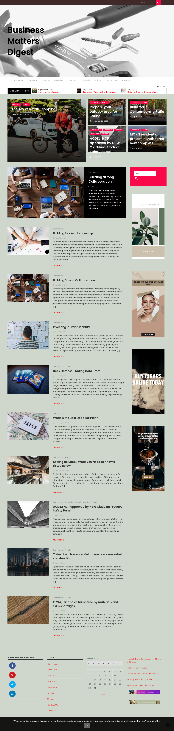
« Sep (103, 694)
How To (46, 80)
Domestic (32, 80)
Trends (86, 80)
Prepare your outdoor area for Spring (103, 111)
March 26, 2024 (61, 376)
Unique (97, 80)
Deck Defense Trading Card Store (76, 371)
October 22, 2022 (62, 470)
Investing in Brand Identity (71, 327)
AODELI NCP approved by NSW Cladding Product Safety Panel (105, 145)
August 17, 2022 (138, 117)
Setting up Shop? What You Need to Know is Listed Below (84, 464)
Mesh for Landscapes (93, 92)
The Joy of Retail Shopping (34, 109)
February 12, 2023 (62, 423)
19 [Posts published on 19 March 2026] (105, 680)
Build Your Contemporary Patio (147, 109)
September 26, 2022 (99, 121)
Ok (87, 725)
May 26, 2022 (96, 157)
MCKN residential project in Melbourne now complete (147, 138)
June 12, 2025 (60, 238)
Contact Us (111, 80)
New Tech (73, 80)
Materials (58, 80)
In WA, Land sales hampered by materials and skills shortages (85, 604)
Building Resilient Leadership (102, 179)
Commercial (17, 80)
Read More (58, 266)
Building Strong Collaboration (74, 280)
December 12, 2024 (21, 114)
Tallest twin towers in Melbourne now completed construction (87, 556)
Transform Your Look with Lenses (144, 92)
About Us (126, 80)
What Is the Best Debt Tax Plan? (75, 418)
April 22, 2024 (60, 332)
